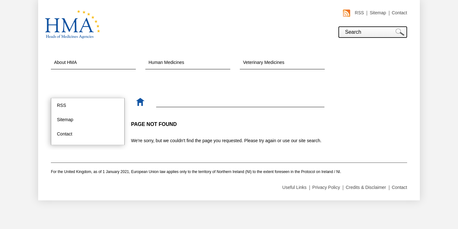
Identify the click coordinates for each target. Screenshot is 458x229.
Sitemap (378, 12)
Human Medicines (166, 62)
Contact (399, 12)
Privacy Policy (326, 187)
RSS (353, 13)
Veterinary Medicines (263, 62)
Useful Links (294, 187)
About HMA (65, 62)
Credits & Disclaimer (366, 187)
